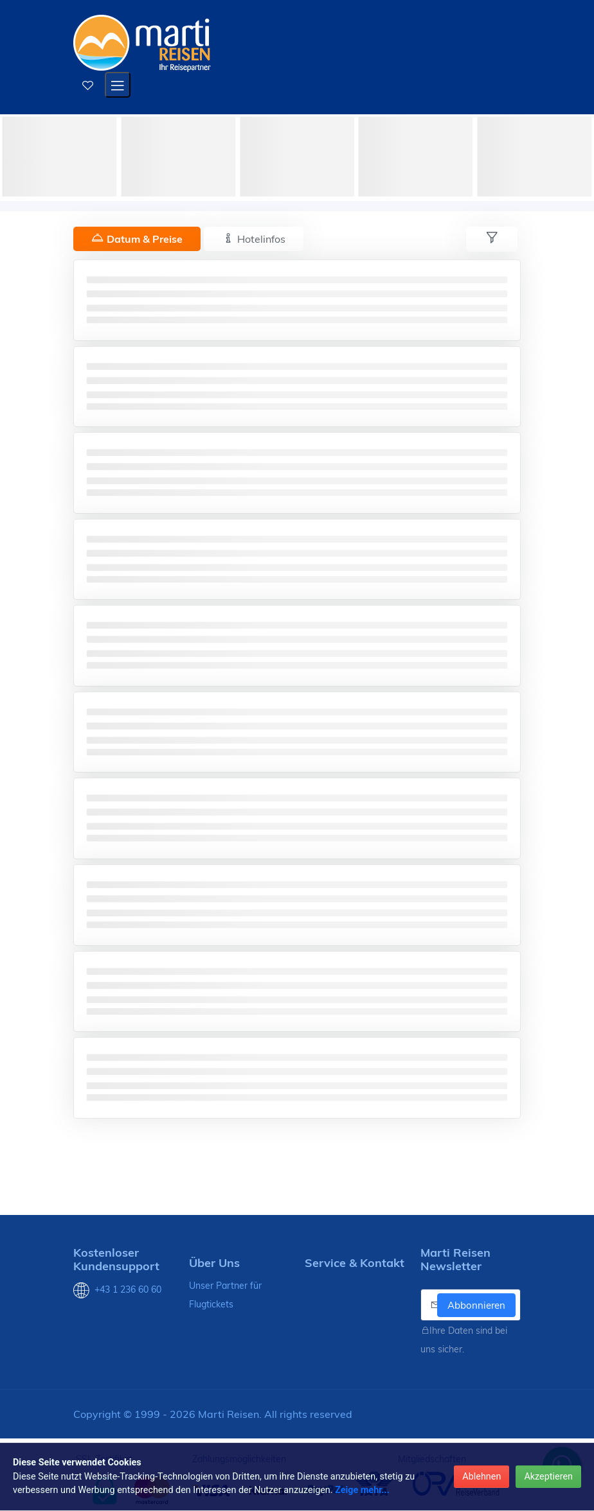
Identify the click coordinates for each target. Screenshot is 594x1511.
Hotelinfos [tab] (253, 238)
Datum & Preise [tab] (137, 238)
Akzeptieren (548, 1476)
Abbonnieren (476, 1305)
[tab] (492, 239)
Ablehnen (481, 1476)
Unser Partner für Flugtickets (225, 1295)
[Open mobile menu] (117, 85)
